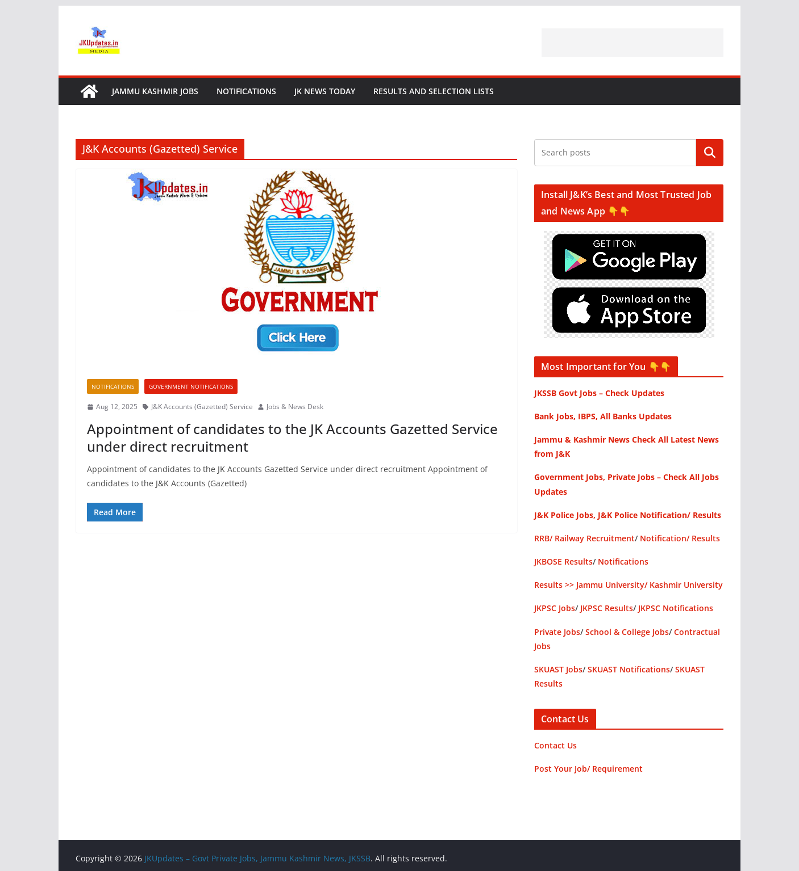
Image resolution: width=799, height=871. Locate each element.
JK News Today (324, 91)
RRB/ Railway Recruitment (584, 538)
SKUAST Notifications (629, 669)
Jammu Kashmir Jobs (155, 91)
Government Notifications (191, 386)
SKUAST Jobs (558, 669)
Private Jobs (557, 631)
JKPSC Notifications (675, 608)
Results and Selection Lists (433, 91)
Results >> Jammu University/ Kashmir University (628, 584)
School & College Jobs (627, 631)
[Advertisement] (632, 42)
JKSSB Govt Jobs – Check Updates (599, 393)
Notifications (246, 91)
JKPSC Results (606, 608)
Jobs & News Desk (295, 406)
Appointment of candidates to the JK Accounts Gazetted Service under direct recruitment (292, 437)
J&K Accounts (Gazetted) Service (202, 406)
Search (709, 152)
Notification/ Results (680, 538)
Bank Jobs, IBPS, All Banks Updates (603, 416)
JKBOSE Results (563, 561)
